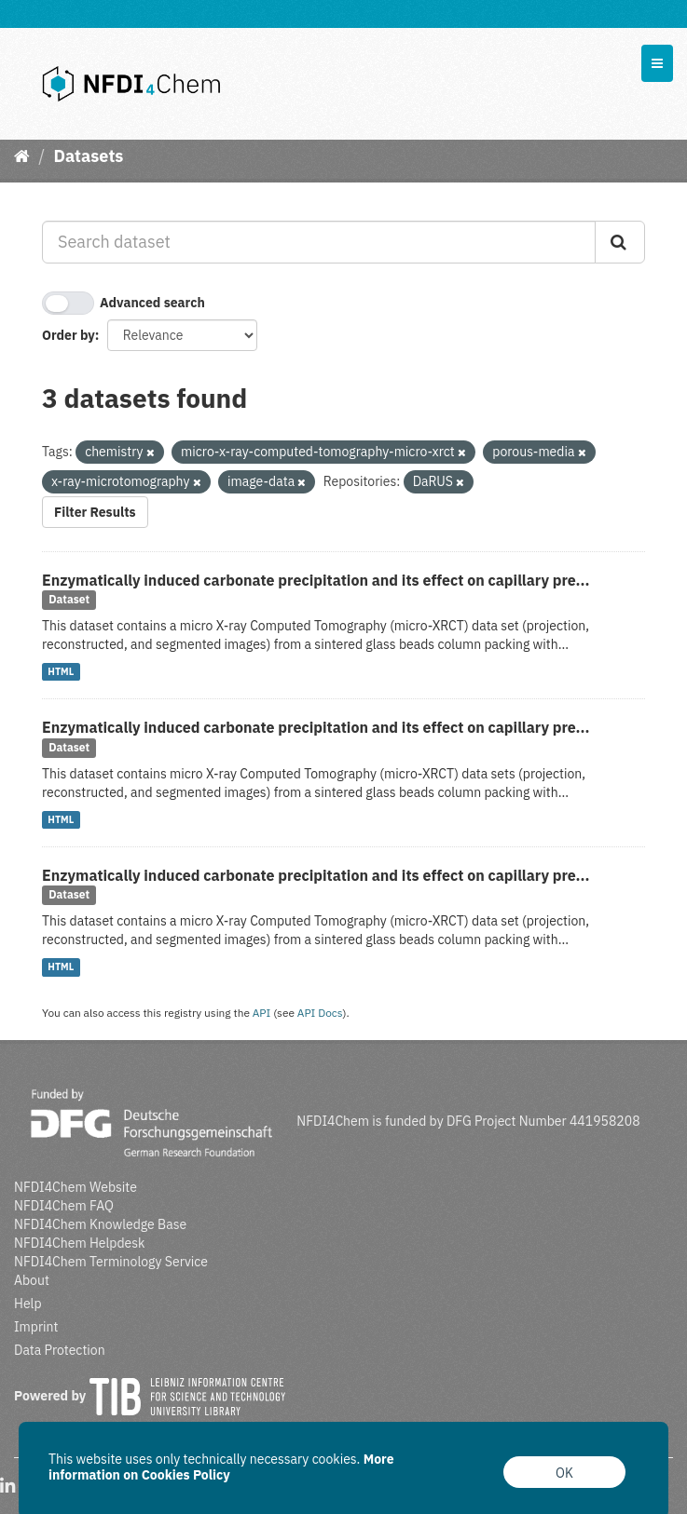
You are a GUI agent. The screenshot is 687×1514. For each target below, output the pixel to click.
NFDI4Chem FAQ (64, 1205)
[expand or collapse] (657, 63)
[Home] (22, 156)
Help (28, 1303)
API (262, 1013)
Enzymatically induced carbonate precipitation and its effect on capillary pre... (315, 580)
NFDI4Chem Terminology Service (111, 1261)
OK (564, 1473)
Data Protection (59, 1350)
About (31, 1280)
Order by (68, 335)
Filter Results (95, 512)
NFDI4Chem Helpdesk (79, 1243)
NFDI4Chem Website (75, 1187)
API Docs (320, 1013)
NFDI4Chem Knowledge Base (100, 1224)
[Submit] (620, 242)
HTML (61, 671)
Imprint (36, 1326)
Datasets (88, 156)
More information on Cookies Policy (221, 1467)
